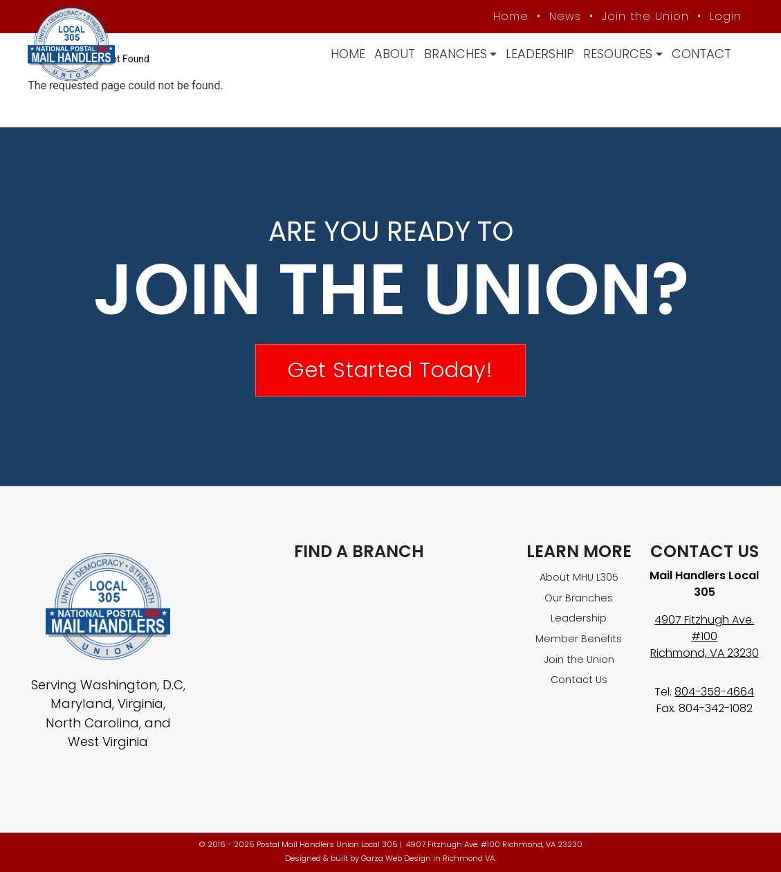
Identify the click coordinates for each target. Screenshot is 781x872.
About (394, 53)
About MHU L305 (579, 577)
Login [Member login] (726, 16)
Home (348, 53)
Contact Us (579, 680)
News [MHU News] (565, 16)
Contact (701, 53)
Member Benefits (578, 639)
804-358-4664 (714, 692)
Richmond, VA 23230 (704, 653)
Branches (455, 53)
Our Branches (578, 598)
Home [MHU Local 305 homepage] (511, 16)
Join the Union (645, 16)
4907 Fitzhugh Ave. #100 (704, 628)
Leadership (540, 53)
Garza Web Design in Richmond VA (428, 858)
